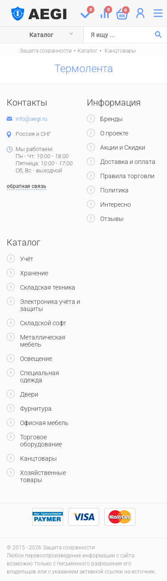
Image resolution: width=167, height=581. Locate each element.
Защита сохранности (46, 51)
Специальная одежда (39, 376)
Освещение (36, 358)
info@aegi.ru (31, 118)
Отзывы (112, 218)
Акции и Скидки (122, 147)
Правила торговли (127, 176)
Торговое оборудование (41, 441)
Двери (29, 394)
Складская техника (47, 287)
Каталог (41, 34)
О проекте (114, 133)
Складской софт (43, 323)
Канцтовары (119, 51)
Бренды (111, 119)
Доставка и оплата (127, 161)
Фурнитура (36, 408)
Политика (114, 190)
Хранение (34, 273)
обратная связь (26, 186)
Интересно (115, 204)
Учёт (26, 258)
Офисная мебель (44, 422)
